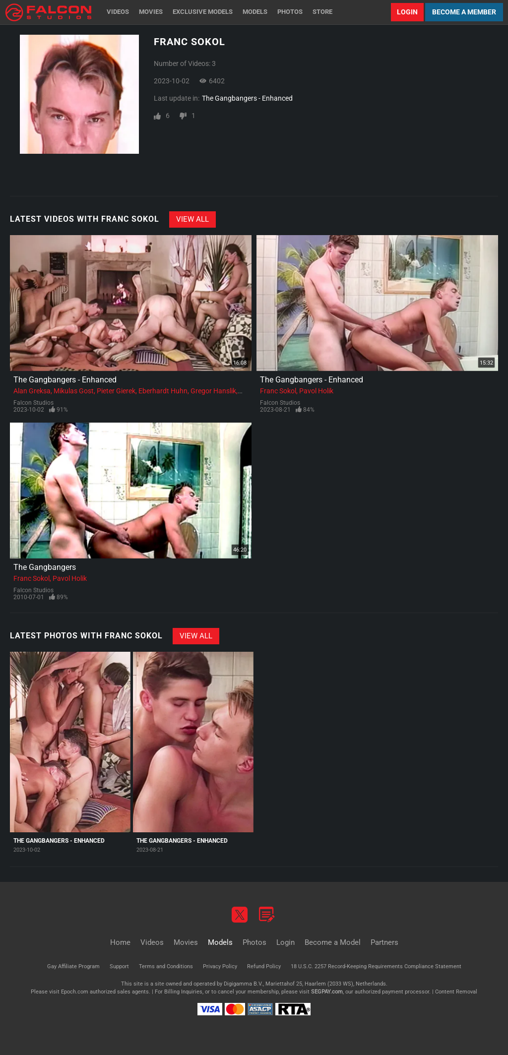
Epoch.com (74, 992)
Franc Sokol (278, 391)
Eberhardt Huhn (163, 391)
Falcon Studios (33, 402)
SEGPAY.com (327, 992)
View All (192, 219)
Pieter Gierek (116, 391)
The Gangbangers (44, 567)
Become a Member (464, 12)
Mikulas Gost (74, 391)
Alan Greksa (32, 391)
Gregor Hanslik (213, 391)
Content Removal (456, 992)
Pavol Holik (316, 391)
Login (407, 12)
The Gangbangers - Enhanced (247, 98)
